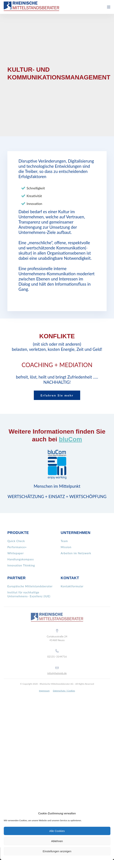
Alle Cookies (57, 830)
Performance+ (17, 547)
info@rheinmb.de (57, 673)
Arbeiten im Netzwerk (76, 553)
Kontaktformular (72, 586)
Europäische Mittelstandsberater (30, 586)
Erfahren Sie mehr (56, 395)
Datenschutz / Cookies (64, 690)
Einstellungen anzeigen (57, 851)
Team (64, 541)
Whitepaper (15, 553)
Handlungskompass (20, 559)
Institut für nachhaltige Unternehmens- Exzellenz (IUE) (28, 594)
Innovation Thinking (21, 565)
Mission (66, 547)
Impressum (44, 690)
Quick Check (16, 541)
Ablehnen (57, 841)
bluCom (70, 439)
